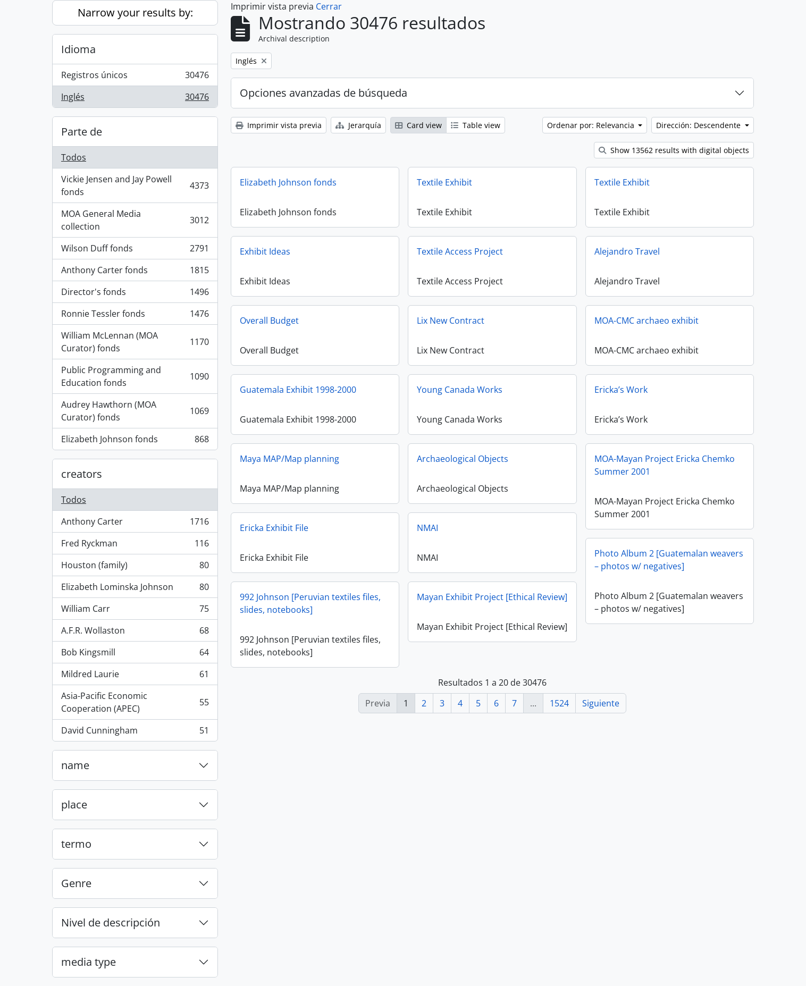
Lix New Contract (450, 320)
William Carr (135, 611)
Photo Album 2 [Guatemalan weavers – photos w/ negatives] (668, 559)
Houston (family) (135, 567)
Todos (73, 157)
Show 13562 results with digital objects (674, 150)
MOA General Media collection (135, 220)
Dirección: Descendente (699, 125)
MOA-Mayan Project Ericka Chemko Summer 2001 (664, 465)
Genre (76, 883)
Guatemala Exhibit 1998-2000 (298, 389)
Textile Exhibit (444, 182)
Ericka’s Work (621, 389)
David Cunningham (135, 732)
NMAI (427, 528)
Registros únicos (135, 77)
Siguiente (600, 703)
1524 (559, 703)
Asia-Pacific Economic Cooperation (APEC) (135, 702)
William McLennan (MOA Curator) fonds (135, 342)
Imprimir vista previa (279, 125)
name (75, 765)
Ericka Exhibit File (274, 528)
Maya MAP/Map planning (289, 459)
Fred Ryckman (135, 545)
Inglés (135, 98)
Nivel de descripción (110, 922)
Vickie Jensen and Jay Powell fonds (135, 185)
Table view (475, 125)
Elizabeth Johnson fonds (135, 441)
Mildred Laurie (135, 676)
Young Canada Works (459, 389)
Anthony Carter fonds (135, 272)
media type (88, 962)
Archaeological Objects (462, 459)
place (74, 804)
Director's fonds (135, 294)
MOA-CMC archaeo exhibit (646, 320)
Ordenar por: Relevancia (591, 125)
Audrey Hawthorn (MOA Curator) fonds (135, 411)
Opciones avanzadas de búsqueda (323, 93)
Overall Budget (269, 320)
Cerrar (329, 6)
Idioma (78, 49)
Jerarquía (358, 125)
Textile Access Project (460, 251)
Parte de (81, 131)
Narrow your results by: (135, 12)
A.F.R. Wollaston (135, 633)
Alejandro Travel (627, 251)
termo (76, 844)
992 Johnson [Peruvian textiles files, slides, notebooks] (310, 603)
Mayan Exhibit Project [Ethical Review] (492, 597)
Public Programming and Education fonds (135, 376)
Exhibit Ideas (265, 251)
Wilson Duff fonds (135, 250)
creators (81, 474)
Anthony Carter (135, 524)
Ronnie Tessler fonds (135, 316)
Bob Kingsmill (135, 654)
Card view (418, 125)
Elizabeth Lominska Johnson (135, 589)
